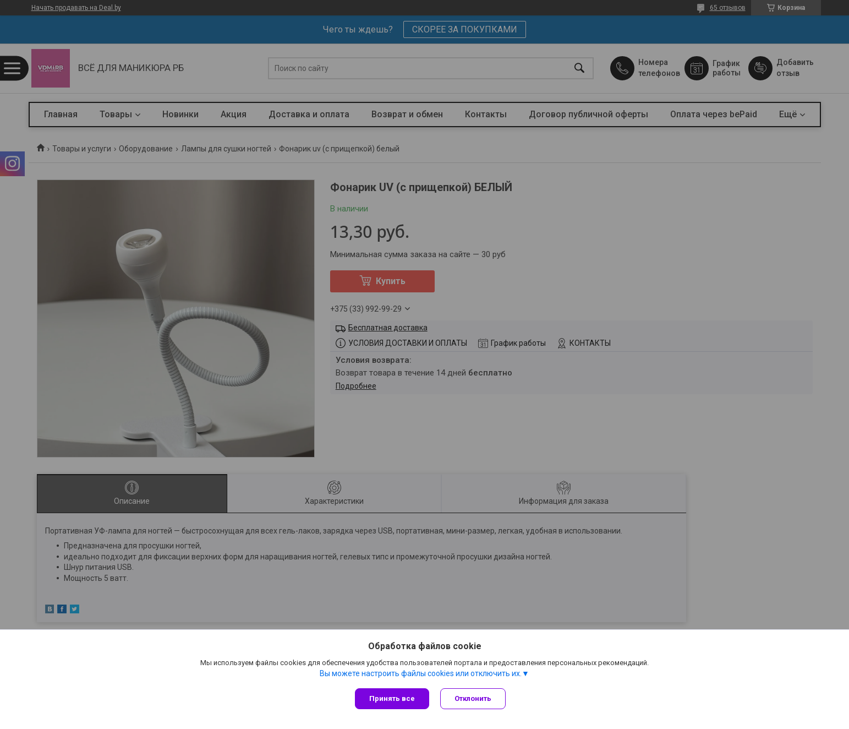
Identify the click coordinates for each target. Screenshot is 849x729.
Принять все (392, 698)
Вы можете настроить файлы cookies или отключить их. (421, 673)
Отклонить (472, 698)
